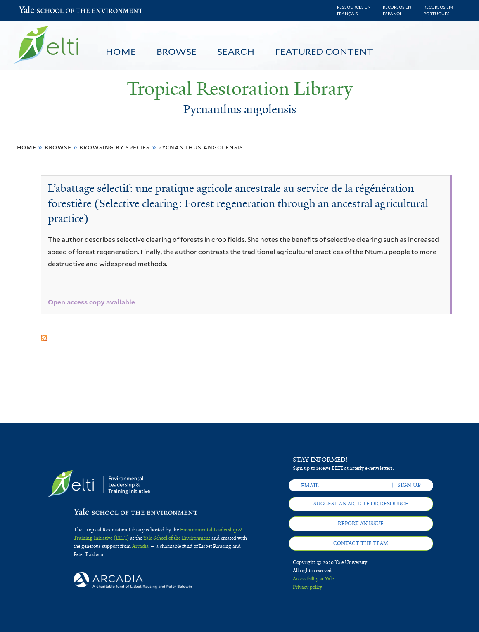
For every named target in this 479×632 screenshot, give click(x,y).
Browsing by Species (114, 147)
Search (235, 51)
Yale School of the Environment (40, 10)
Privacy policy (307, 587)
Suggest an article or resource (360, 503)
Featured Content (324, 51)
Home (121, 51)
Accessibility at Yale (313, 578)
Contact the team (360, 543)
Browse (177, 51)
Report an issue (361, 523)
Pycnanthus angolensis (200, 147)
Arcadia (140, 546)
